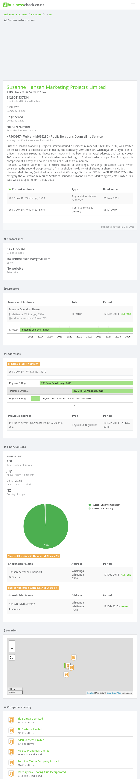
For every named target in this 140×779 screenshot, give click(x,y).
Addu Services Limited (31, 740)
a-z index (35, 14)
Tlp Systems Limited (30, 729)
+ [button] (12, 643)
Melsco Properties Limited (33, 750)
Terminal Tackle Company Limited (38, 761)
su (50, 14)
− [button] (12, 649)
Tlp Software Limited (30, 718)
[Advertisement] (70, 52)
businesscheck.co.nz (15, 14)
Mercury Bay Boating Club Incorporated (42, 772)
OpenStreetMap (113, 693)
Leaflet (90, 693)
